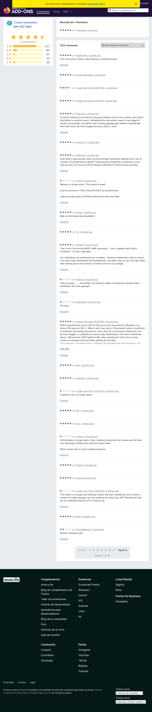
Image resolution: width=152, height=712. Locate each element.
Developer (47, 660)
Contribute (47, 655)
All (79, 616)
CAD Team (25, 26)
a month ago (95, 55)
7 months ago (86, 410)
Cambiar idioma (123, 689)
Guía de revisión (50, 634)
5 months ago (87, 365)
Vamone (80, 279)
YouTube (83, 655)
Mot (78, 365)
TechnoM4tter (83, 529)
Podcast (83, 671)
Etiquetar (64, 65)
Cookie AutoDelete (25, 22)
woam (79, 478)
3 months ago (86, 232)
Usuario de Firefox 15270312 (90, 101)
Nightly (120, 584)
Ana (78, 423)
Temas (56, 11)
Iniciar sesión (142, 3)
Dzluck (79, 465)
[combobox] (128, 10)
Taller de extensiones (53, 599)
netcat (79, 181)
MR (77, 410)
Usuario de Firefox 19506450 (90, 491)
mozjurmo (80, 142)
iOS (80, 600)
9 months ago (112, 491)
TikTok (82, 660)
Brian (78, 516)
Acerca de (47, 584)
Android (83, 605)
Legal (32, 682)
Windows (83, 589)
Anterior (82, 550)
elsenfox (80, 378)
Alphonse (80, 155)
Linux (81, 611)
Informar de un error (52, 629)
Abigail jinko (82, 55)
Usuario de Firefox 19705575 (90, 391)
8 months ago (91, 436)
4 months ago (91, 279)
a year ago (93, 30)
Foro (43, 624)
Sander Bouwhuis (84, 75)
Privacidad (8, 682)
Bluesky (83, 665)
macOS (82, 595)
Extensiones (43, 11)
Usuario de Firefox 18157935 (90, 321)
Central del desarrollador (55, 604)
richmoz (80, 436)
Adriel (79, 212)
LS (77, 232)
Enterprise (122, 601)
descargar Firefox (96, 4)
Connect (46, 649)
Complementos (50, 579)
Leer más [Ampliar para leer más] (64, 349)
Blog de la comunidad (54, 618)
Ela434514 (81, 302)
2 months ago (92, 113)
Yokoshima (81, 30)
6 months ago (92, 378)
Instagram (84, 649)
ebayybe (80, 113)
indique (22, 690)
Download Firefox (89, 584)
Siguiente (122, 550)
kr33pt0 (80, 245)
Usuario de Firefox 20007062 (90, 88)
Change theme (123, 698)
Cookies (22, 682)
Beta (118, 589)
